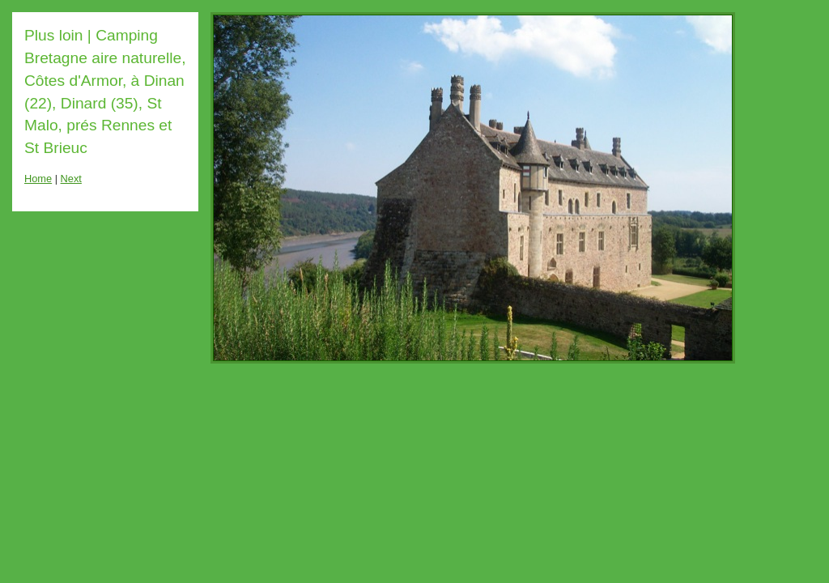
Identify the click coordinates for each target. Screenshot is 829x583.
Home (38, 178)
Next (71, 178)
